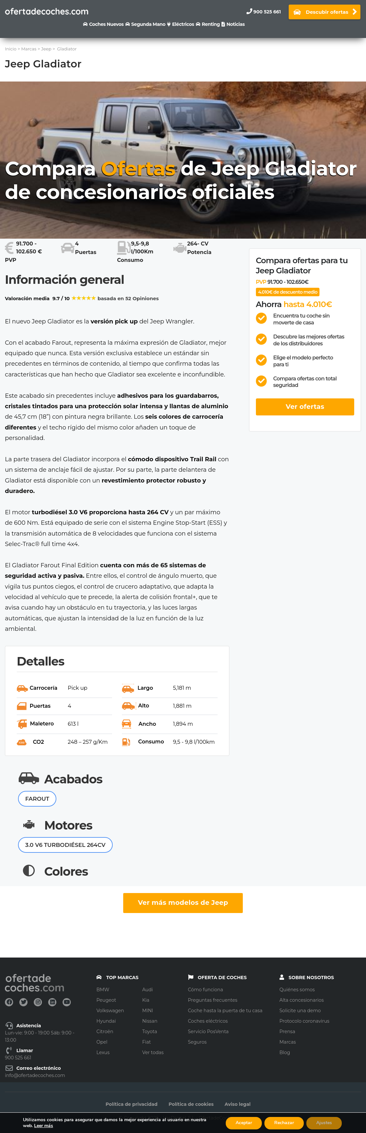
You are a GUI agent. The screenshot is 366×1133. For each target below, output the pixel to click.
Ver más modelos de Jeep (183, 902)
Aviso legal (238, 1104)
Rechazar (284, 1123)
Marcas (287, 1042)
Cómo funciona (205, 990)
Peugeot (106, 1000)
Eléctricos (183, 24)
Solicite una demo (300, 1011)
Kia (145, 1000)
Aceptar (244, 1123)
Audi (147, 990)
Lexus (102, 1052)
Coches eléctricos (208, 1021)
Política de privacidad (131, 1104)
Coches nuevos (106, 24)
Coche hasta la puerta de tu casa (225, 1011)
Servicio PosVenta (208, 1031)
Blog (284, 1052)
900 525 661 (267, 12)
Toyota (149, 1031)
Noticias (235, 24)
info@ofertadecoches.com (35, 1075)
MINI (147, 1011)
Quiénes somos (297, 990)
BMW (102, 990)
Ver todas (153, 1052)
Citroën (104, 1031)
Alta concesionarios (301, 1000)
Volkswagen (110, 1011)
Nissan (150, 1021)
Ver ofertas (305, 407)
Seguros (197, 1042)
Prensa (287, 1031)
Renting (211, 24)
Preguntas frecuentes (213, 1000)
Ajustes (324, 1123)
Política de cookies (191, 1104)
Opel (101, 1042)
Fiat (146, 1042)
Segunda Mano (148, 24)
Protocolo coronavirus (304, 1021)
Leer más (43, 1126)
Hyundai (106, 1021)
